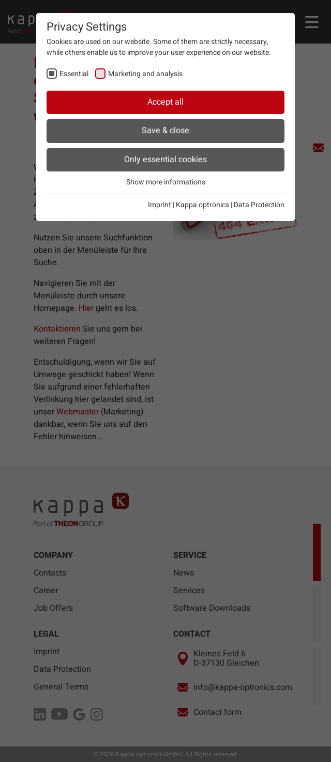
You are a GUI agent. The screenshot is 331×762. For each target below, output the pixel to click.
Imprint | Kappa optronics (188, 204)
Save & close (165, 130)
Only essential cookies (165, 159)
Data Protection (259, 204)
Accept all (165, 102)
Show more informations (165, 182)
